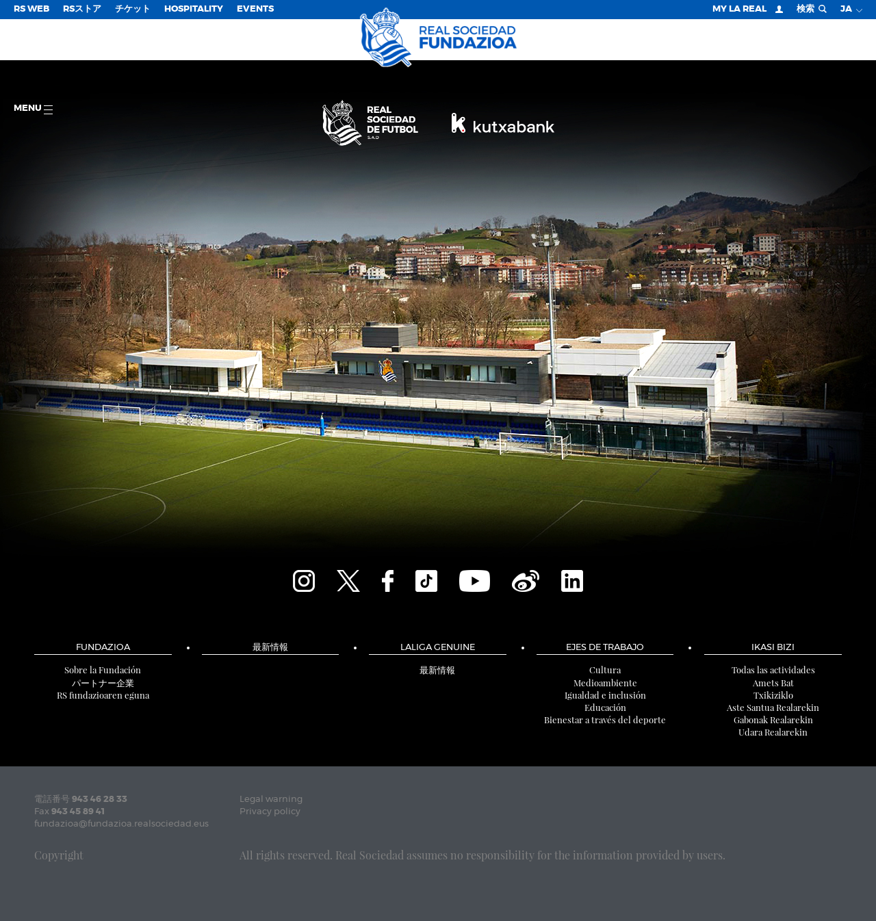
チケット (133, 9)
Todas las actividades (773, 669)
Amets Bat (773, 682)
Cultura (605, 669)
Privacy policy (270, 811)
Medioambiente (605, 682)
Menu (33, 109)
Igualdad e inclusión (605, 695)
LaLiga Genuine (437, 647)
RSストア (82, 9)
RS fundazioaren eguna (103, 695)
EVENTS (255, 9)
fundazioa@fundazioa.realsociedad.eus (121, 824)
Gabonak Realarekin (773, 719)
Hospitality (193, 9)
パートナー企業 (103, 682)
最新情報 (270, 647)
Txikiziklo (773, 695)
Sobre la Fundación (102, 669)
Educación (605, 707)
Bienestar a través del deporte (605, 719)
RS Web (31, 9)
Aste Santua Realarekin (773, 707)
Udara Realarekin (773, 732)
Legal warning (271, 799)
